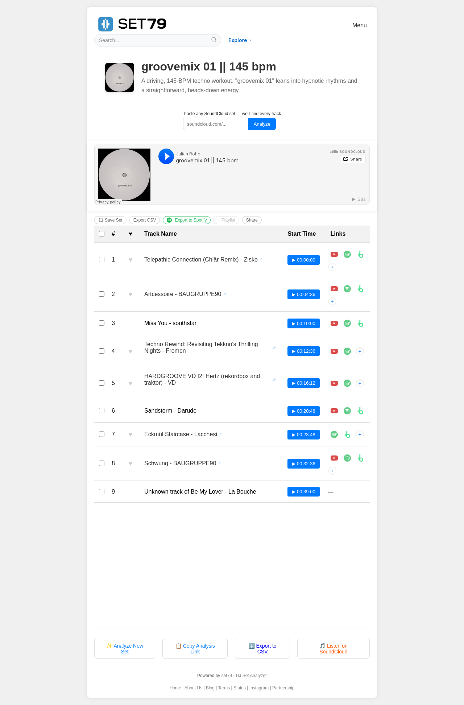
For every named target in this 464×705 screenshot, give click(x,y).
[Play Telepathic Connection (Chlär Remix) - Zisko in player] (334, 254)
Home (175, 687)
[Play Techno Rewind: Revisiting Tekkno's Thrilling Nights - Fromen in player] (334, 351)
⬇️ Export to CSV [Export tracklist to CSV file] (263, 649)
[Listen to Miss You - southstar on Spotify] (347, 323)
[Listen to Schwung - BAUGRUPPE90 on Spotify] (347, 458)
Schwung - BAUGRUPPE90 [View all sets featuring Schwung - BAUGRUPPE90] (180, 463)
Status (239, 687)
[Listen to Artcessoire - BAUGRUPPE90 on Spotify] (347, 289)
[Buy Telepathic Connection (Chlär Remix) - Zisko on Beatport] (360, 254)
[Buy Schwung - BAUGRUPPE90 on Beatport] (360, 458)
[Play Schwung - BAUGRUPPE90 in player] (334, 458)
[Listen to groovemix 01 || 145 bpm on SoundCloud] (232, 175)
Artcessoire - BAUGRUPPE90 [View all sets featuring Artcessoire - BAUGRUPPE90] (182, 294)
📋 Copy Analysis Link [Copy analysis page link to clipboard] (195, 649)
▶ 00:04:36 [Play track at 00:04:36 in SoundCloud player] (303, 294)
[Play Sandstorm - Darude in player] (334, 411)
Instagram (259, 687)
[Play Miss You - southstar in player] (334, 323)
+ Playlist (226, 220)
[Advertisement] (232, 565)
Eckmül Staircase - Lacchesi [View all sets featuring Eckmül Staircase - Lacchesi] (180, 434)
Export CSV (144, 220)
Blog (210, 687)
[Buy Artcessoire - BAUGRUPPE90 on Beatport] (360, 289)
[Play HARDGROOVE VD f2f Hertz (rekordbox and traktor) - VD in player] (334, 383)
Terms (224, 687)
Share (252, 220)
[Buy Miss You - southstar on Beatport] (360, 323)
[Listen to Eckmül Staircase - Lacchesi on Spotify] (334, 434)
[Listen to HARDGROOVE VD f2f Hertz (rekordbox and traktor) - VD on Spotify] (347, 383)
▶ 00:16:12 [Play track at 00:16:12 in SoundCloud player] (303, 383)
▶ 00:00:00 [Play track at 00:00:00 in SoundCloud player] (303, 260)
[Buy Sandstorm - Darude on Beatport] (360, 411)
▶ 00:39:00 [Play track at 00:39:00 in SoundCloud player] (303, 491)
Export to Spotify (187, 220)
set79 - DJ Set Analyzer (244, 675)
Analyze (262, 124)
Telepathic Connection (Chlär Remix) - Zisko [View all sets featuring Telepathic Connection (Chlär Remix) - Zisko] (201, 259)
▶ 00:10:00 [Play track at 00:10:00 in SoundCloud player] (303, 323)
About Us (193, 687)
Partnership (283, 687)
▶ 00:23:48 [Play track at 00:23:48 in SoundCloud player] (303, 434)
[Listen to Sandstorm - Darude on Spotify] (347, 411)
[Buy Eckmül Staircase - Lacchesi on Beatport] (347, 434)
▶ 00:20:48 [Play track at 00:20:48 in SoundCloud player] (303, 411)
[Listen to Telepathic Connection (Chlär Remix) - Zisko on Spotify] (347, 254)
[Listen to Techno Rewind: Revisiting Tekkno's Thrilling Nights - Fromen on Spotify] (347, 351)
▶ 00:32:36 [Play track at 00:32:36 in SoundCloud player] (303, 463)
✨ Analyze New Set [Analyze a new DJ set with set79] (124, 649)
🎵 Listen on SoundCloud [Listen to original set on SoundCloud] (333, 649)
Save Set (110, 220)
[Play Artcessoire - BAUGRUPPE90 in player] (334, 289)
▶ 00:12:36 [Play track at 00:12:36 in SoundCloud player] (303, 351)
